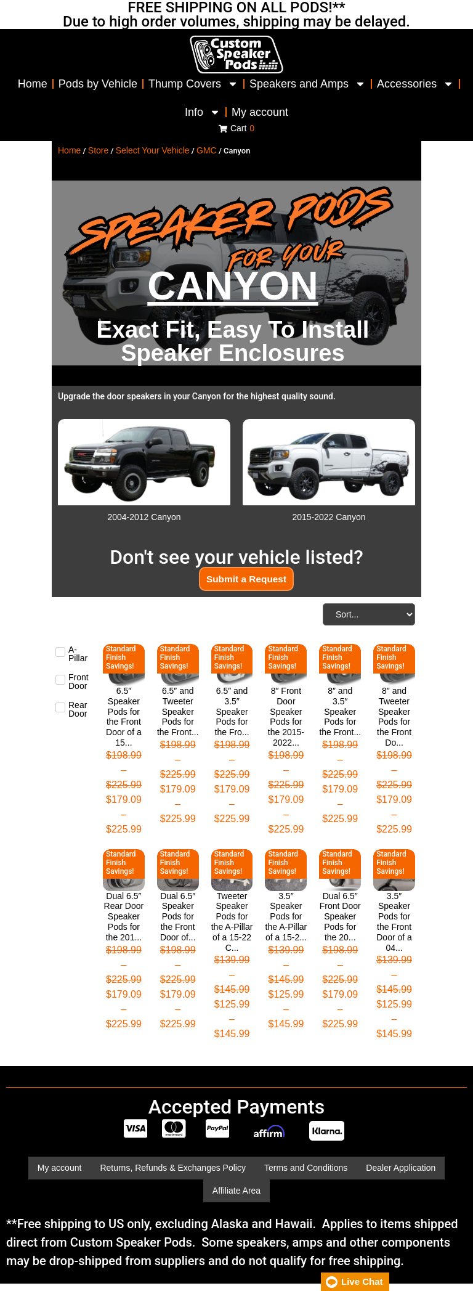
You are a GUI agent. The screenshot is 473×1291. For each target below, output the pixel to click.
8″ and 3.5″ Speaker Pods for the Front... (340, 712)
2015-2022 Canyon (328, 517)
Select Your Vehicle (153, 150)
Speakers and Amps (307, 84)
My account (260, 112)
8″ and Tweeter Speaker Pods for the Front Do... (394, 717)
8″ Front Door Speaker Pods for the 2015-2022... (286, 717)
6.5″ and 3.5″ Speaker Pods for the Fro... (232, 712)
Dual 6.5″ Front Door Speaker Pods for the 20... (340, 916)
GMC (206, 150)
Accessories (415, 84)
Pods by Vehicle (98, 84)
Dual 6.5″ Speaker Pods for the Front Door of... (178, 916)
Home (32, 84)
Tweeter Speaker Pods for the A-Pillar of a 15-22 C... (232, 922)
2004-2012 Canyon (143, 517)
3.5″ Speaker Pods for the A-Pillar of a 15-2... (286, 916)
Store (98, 150)
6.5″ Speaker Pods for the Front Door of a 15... (124, 717)
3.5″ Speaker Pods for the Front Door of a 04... (394, 922)
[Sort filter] (369, 615)
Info (202, 112)
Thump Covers (193, 84)
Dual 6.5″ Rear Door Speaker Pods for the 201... (124, 916)
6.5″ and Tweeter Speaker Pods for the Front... (178, 712)
